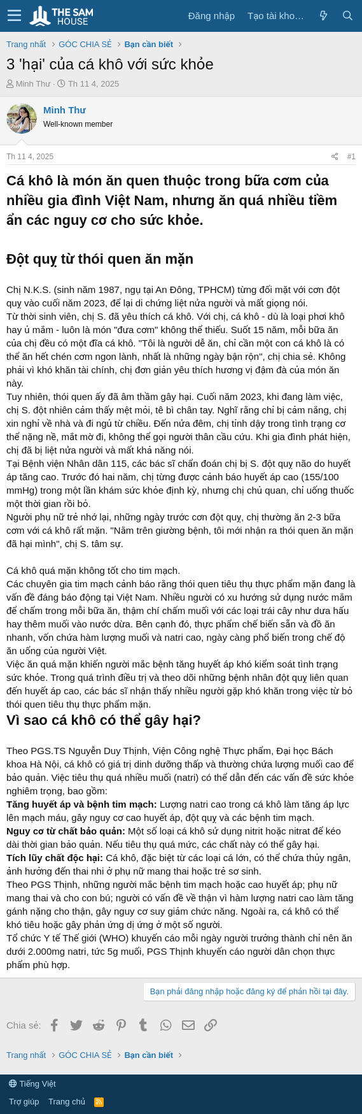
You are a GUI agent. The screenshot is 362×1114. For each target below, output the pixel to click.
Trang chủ (66, 1101)
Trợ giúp (24, 1101)
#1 (351, 156)
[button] (14, 16)
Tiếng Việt (32, 1084)
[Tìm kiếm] (347, 15)
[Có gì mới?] (323, 15)
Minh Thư (33, 84)
